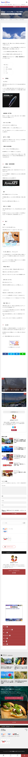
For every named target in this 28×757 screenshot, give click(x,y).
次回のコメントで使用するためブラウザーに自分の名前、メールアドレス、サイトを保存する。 (14, 510)
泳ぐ (5, 71)
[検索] (24, 523)
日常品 (6, 67)
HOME (3, 19)
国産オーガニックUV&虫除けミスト (9, 186)
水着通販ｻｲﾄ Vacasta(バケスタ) (8, 246)
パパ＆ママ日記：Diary (8, 629)
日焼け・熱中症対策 (8, 69)
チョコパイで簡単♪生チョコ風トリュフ (20, 473)
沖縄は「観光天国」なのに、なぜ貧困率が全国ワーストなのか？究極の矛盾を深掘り (7, 682)
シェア (10, 756)
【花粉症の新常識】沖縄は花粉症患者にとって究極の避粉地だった (20, 682)
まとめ (6, 73)
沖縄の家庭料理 (7, 635)
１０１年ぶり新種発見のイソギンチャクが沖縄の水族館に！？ (20, 448)
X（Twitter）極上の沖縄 (8, 4)
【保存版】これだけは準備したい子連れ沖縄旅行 (16, 19)
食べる (6, 644)
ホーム (2, 4)
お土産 (6, 626)
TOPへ (24, 756)
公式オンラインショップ (16, 4)
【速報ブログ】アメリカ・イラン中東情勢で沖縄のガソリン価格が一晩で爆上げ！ (20, 668)
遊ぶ (5, 641)
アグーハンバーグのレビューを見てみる (14, 697)
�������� (20, 618)
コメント (3, 485)
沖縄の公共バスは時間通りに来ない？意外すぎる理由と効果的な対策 (20, 441)
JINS (3, 108)
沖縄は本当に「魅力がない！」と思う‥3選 (20, 465)
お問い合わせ (23, 4)
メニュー (17, 756)
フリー (7, 19)
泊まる (6, 638)
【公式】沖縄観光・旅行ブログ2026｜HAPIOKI (17, 751)
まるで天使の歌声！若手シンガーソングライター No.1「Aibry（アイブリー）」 (20, 457)
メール (3, 500)
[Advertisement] (14, 366)
